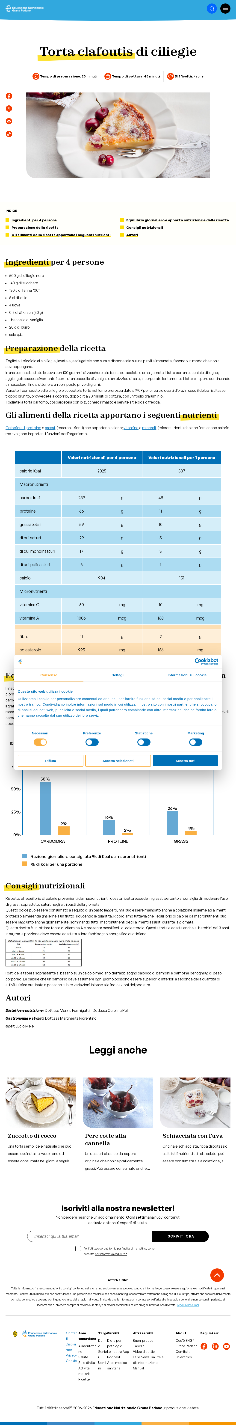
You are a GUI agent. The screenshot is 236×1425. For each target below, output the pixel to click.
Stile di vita (86, 1363)
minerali (149, 427)
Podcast (113, 1357)
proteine (34, 427)
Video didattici (144, 1352)
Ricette (84, 1379)
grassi (50, 427)
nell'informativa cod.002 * (111, 1254)
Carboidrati (15, 427)
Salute (83, 1357)
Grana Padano (187, 1346)
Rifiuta (50, 761)
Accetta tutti (185, 761)
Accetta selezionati (117, 761)
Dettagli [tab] (118, 675)
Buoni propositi (144, 1340)
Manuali (139, 1368)
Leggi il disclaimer (188, 1305)
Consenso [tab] (48, 675)
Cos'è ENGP (185, 1340)
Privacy (71, 1355)
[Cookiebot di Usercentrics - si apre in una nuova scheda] (198, 661)
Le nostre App (118, 1352)
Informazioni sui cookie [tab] (187, 675)
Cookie (71, 1361)
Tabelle (139, 1346)
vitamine (131, 427)
